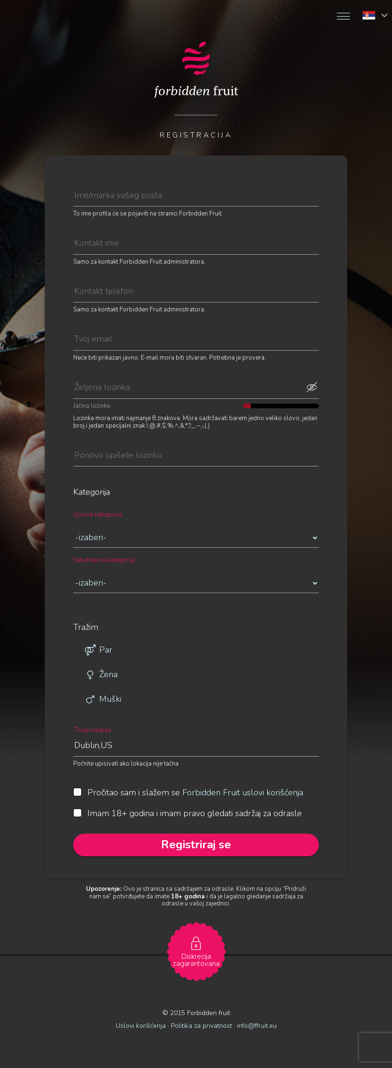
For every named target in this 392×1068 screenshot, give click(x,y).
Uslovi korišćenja (141, 1025)
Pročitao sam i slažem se (188, 793)
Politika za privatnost (201, 1025)
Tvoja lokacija (92, 730)
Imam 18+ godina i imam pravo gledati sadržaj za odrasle (187, 814)
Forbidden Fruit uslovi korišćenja (242, 792)
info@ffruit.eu (257, 1025)
